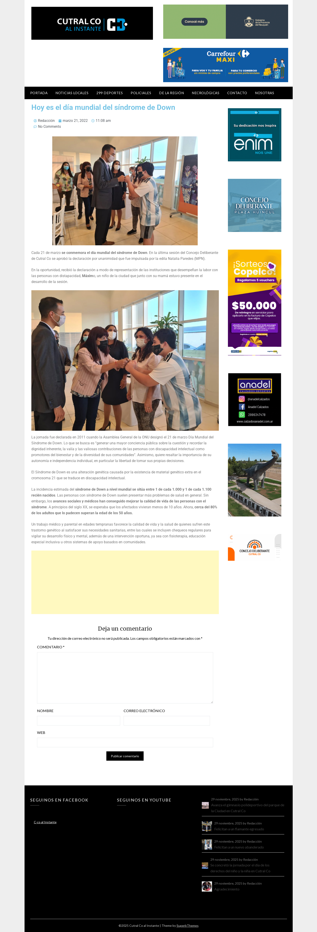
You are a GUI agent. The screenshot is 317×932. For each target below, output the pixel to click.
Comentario (51, 647)
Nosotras (264, 93)
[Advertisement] (125, 582)
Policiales (141, 93)
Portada (39, 93)
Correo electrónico (144, 710)
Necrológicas (205, 93)
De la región (171, 93)
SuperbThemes (188, 925)
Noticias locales (71, 93)
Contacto (237, 93)
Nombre (45, 710)
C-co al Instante (45, 822)
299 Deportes (109, 93)
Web (41, 732)
